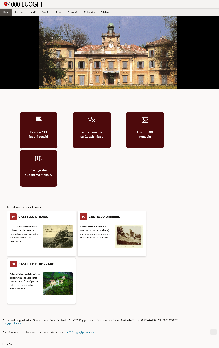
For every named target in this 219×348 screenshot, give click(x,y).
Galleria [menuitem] (45, 12)
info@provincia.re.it (13, 323)
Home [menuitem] (6, 12)
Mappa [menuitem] (58, 12)
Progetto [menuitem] (19, 12)
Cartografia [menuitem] (73, 12)
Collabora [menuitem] (105, 12)
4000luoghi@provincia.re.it (82, 332)
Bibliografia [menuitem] (89, 12)
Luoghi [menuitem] (32, 12)
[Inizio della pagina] (213, 332)
